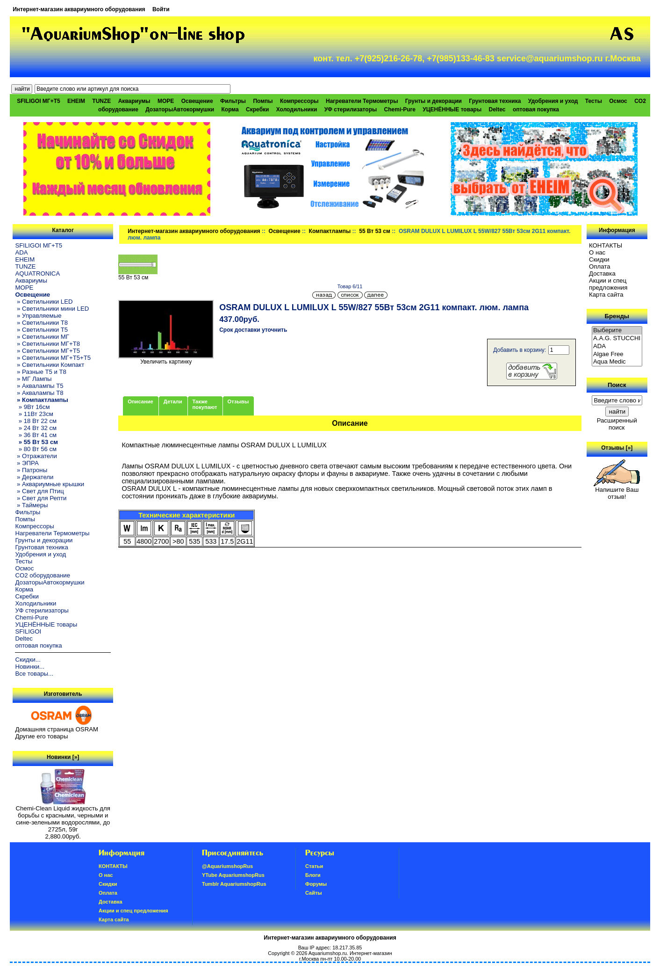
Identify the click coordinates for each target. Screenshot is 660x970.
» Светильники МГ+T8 (47, 343)
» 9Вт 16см (32, 406)
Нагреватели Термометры (362, 101)
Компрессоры (299, 101)
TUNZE (101, 101)
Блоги (313, 875)
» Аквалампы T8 (39, 392)
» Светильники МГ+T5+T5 (53, 357)
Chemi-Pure (400, 109)
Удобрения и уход (553, 101)
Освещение (285, 231)
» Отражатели (36, 455)
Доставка (602, 273)
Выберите (617, 331)
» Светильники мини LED (52, 308)
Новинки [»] (63, 757)
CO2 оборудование (42, 575)
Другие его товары (41, 736)
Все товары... (34, 673)
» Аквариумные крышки (49, 484)
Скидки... (27, 659)
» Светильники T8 (41, 322)
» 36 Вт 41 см (36, 434)
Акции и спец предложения (608, 284)
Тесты (593, 101)
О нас (597, 252)
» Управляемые (38, 315)
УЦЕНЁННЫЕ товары (452, 109)
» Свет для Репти (40, 498)
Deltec (497, 109)
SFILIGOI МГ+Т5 (38, 101)
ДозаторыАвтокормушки (179, 109)
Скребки (257, 109)
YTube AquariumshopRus (233, 875)
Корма (230, 109)
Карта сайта (606, 294)
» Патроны (31, 470)
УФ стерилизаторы (350, 109)
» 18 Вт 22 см (36, 420)
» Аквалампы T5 (39, 385)
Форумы (316, 884)
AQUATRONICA (37, 273)
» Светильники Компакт (49, 364)
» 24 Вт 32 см (36, 427)
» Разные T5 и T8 (40, 371)
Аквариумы (134, 101)
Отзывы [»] (616, 448)
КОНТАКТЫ (605, 245)
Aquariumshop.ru (327, 953)
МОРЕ (166, 101)
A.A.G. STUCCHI (617, 339)
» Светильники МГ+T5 (47, 350)
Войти (161, 9)
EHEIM (76, 101)
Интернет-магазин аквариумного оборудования (79, 9)
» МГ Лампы (33, 378)
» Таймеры (31, 505)
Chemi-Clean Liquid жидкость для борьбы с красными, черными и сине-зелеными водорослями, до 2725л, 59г (63, 816)
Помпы (263, 101)
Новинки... (29, 666)
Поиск (617, 384)
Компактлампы (330, 231)
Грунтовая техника (495, 101)
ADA (21, 252)
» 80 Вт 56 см (36, 448)
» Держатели (34, 477)
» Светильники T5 (41, 329)
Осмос (618, 101)
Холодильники (296, 109)
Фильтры (233, 101)
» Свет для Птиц (39, 491)
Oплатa (599, 266)
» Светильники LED (43, 301)
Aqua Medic (617, 362)
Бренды (617, 316)
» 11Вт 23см (34, 413)
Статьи (314, 866)
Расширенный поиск (617, 424)
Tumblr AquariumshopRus (234, 884)
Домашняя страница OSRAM (56, 729)
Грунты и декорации (433, 101)
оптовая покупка (536, 109)
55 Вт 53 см (374, 231)
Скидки (599, 259)
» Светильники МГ (42, 336)
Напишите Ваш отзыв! (617, 490)
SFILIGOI (28, 631)
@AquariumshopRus (227, 866)
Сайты (313, 893)
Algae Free (617, 354)
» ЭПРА (26, 463)
